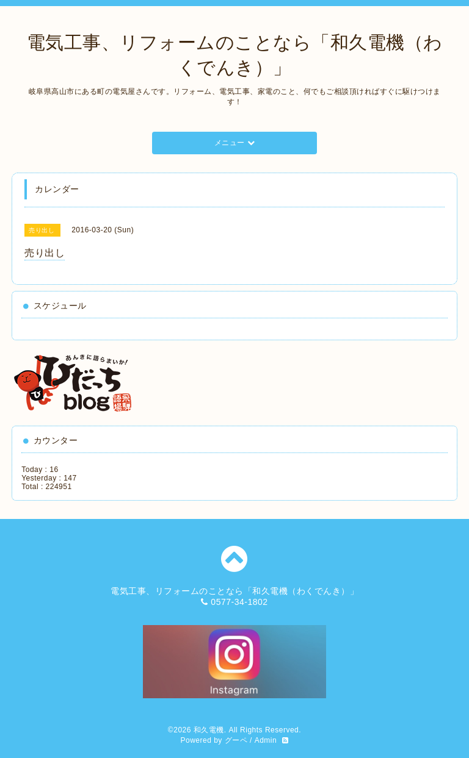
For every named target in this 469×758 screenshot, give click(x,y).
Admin (266, 740)
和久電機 (209, 730)
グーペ (236, 740)
